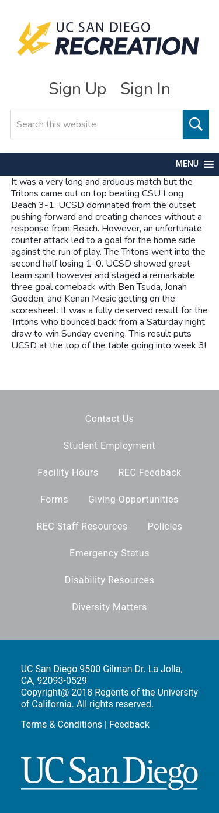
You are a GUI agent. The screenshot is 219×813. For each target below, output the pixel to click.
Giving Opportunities (133, 499)
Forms (54, 499)
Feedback (129, 724)
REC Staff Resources (81, 526)
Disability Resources (110, 580)
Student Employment (109, 445)
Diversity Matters (109, 607)
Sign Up (77, 89)
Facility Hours (67, 472)
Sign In (145, 89)
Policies (165, 526)
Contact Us (109, 418)
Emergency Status (109, 553)
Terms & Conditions (62, 724)
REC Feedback (149, 472)
